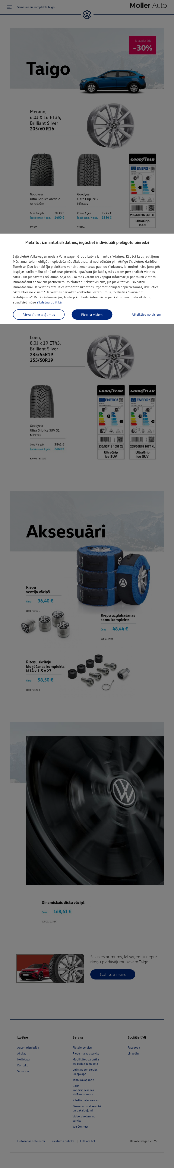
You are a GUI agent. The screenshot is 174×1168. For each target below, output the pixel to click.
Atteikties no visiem (146, 314)
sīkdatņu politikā (49, 302)
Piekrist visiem (92, 314)
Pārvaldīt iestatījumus (38, 314)
